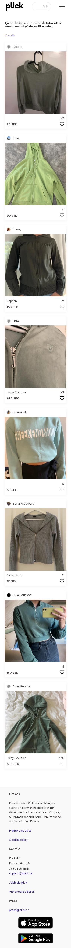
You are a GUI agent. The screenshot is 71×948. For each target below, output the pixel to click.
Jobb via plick (18, 882)
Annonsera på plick (21, 891)
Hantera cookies (20, 830)
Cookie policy (18, 840)
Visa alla (10, 35)
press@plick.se (19, 910)
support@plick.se (21, 873)
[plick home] (14, 6)
